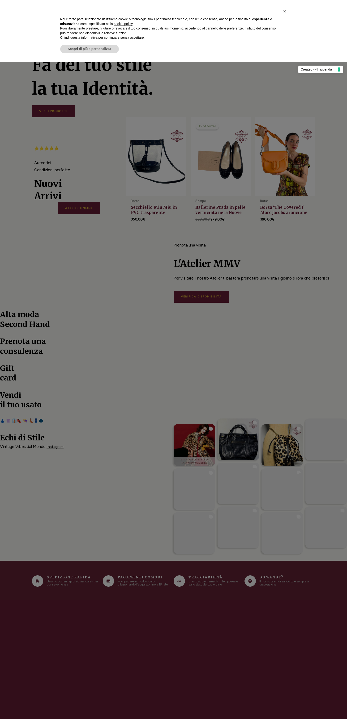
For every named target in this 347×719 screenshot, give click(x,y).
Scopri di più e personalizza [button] (89, 49)
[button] (284, 11)
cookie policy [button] (123, 24)
